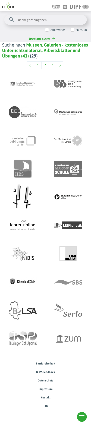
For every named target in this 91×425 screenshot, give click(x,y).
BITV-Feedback (45, 372)
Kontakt (45, 397)
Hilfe (45, 405)
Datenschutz (45, 380)
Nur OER (81, 29)
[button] (82, 417)
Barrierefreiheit (45, 363)
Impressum (46, 388)
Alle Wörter (58, 29)
